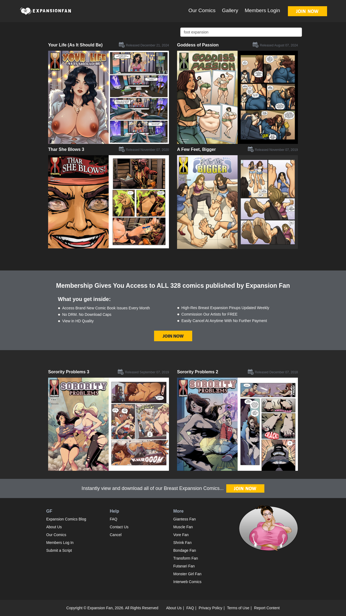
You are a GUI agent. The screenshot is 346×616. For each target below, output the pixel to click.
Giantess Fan (184, 519)
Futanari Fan (184, 566)
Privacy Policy (210, 608)
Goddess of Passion (198, 45)
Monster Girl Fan (187, 574)
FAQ (113, 519)
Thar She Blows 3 (66, 149)
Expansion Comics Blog (66, 519)
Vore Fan (181, 535)
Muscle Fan (183, 527)
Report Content (267, 608)
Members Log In (60, 542)
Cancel (116, 535)
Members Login (262, 10)
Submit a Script (59, 550)
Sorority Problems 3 (68, 372)
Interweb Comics (187, 582)
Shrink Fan (182, 542)
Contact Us (119, 527)
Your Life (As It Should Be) (75, 45)
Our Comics (201, 10)
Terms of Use (238, 608)
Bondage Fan (184, 550)
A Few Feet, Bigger (196, 149)
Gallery (230, 10)
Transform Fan (185, 558)
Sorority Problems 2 (197, 372)
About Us (54, 527)
